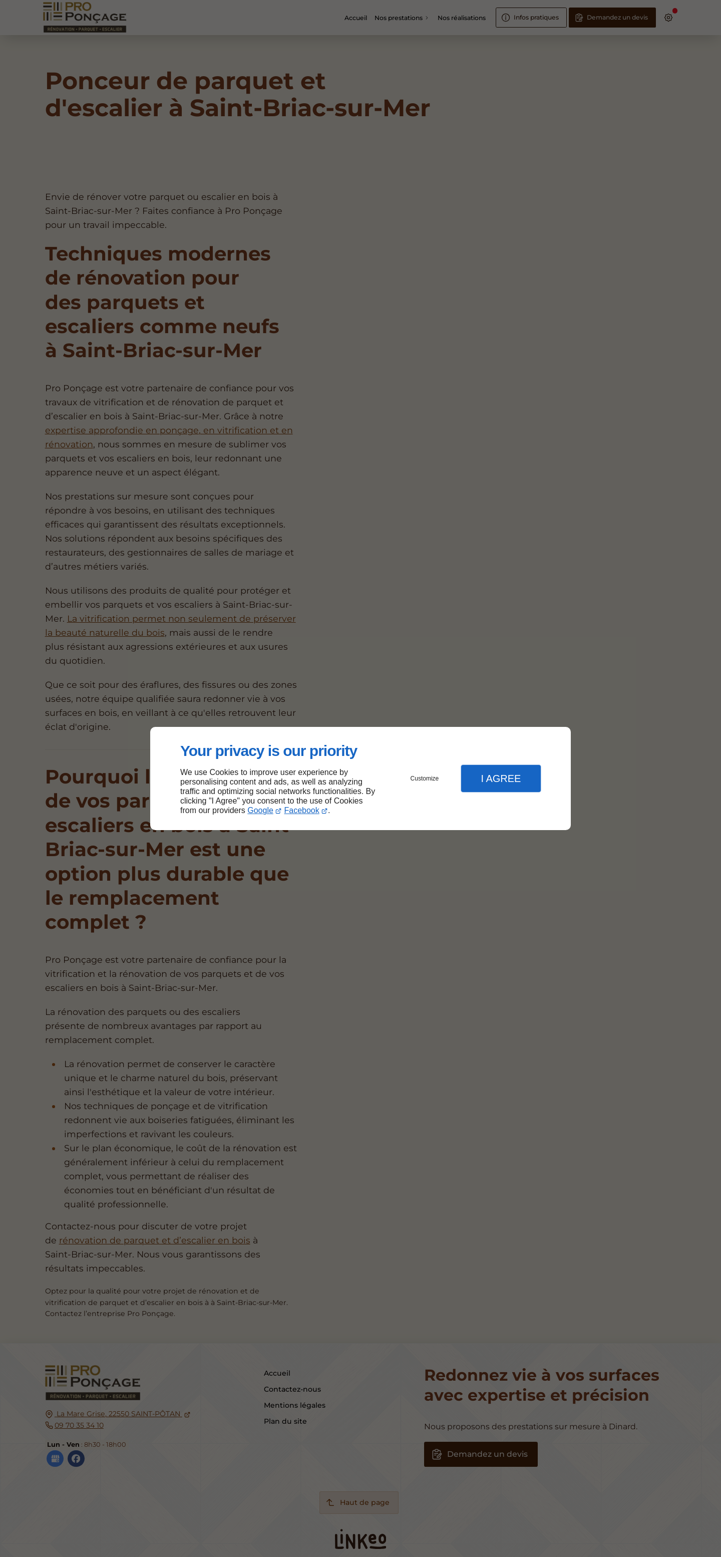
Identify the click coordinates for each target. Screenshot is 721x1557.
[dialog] (360, 779)
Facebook (301, 810)
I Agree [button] (501, 778)
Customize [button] (425, 778)
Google (260, 810)
